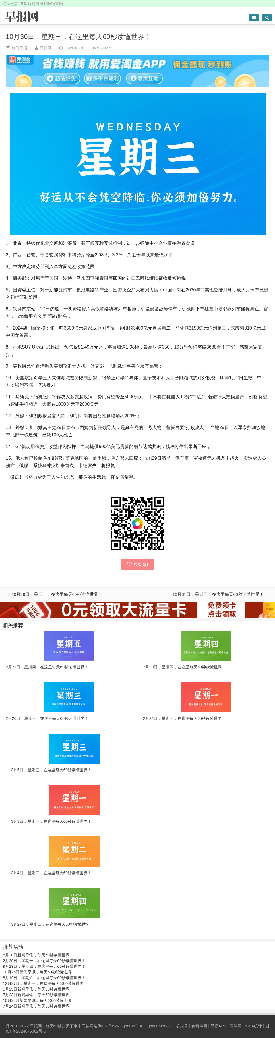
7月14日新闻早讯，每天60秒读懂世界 (36, 1006)
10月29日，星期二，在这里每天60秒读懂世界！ (56, 594)
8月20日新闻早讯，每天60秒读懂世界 (36, 955)
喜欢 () (137, 564)
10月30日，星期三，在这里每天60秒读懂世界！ (78, 36)
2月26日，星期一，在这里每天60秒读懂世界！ (44, 960)
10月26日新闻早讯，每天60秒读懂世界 (37, 972)
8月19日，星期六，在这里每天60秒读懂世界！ (44, 977)
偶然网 (235, 1026)
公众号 (182, 1026)
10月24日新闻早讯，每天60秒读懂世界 (37, 1000)
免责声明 (199, 1026)
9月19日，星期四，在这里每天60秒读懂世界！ (44, 966)
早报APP (218, 1026)
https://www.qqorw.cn (118, 1026)
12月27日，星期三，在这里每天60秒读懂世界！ (45, 983)
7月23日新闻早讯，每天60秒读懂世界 (36, 995)
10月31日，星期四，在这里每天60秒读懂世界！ (219, 594)
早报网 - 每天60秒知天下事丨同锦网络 (64, 1026)
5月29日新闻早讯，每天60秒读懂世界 (36, 989)
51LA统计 (253, 1026)
